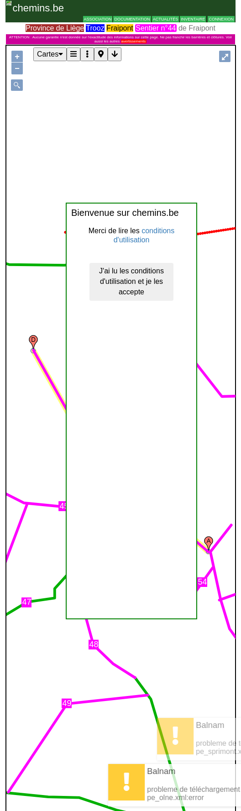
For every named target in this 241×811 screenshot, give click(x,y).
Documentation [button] (132, 19)
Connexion (221, 19)
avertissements (133, 41)
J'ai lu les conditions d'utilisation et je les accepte (131, 281)
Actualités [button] (165, 19)
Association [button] (98, 19)
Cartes (50, 54)
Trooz (95, 28)
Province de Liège (55, 28)
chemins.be (38, 8)
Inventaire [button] (193, 19)
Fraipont (119, 28)
